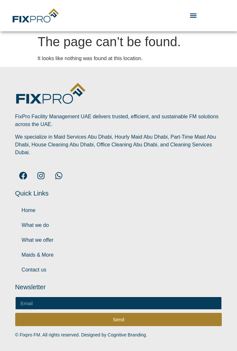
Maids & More (38, 255)
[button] (193, 15)
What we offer (37, 240)
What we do (35, 225)
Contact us (34, 269)
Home (29, 210)
